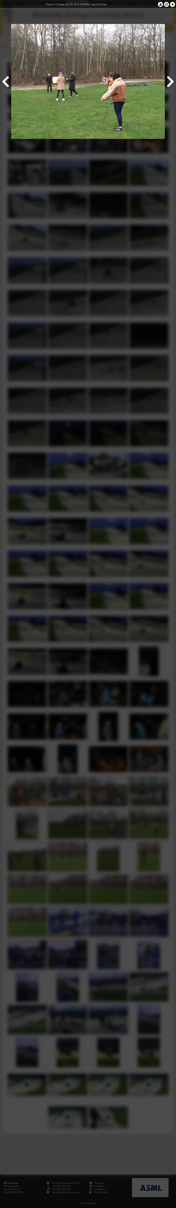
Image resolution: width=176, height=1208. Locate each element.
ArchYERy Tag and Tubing (93, 4)
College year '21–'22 (67, 4)
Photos (49, 4)
